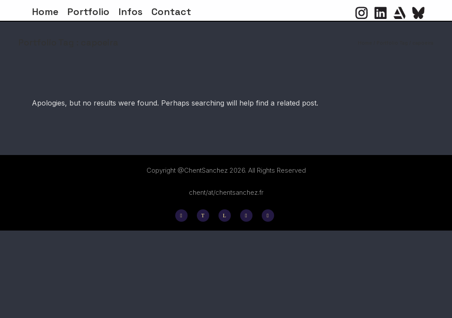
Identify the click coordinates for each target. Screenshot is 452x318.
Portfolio (88, 11)
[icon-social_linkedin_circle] (380, 13)
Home (45, 11)
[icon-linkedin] (226, 215)
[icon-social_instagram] (183, 215)
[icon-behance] (248, 215)
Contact (171, 11)
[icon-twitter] (205, 215)
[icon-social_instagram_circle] (361, 13)
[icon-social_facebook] (268, 215)
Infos (130, 11)
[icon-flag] (418, 13)
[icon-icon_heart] (399, 13)
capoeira (422, 43)
